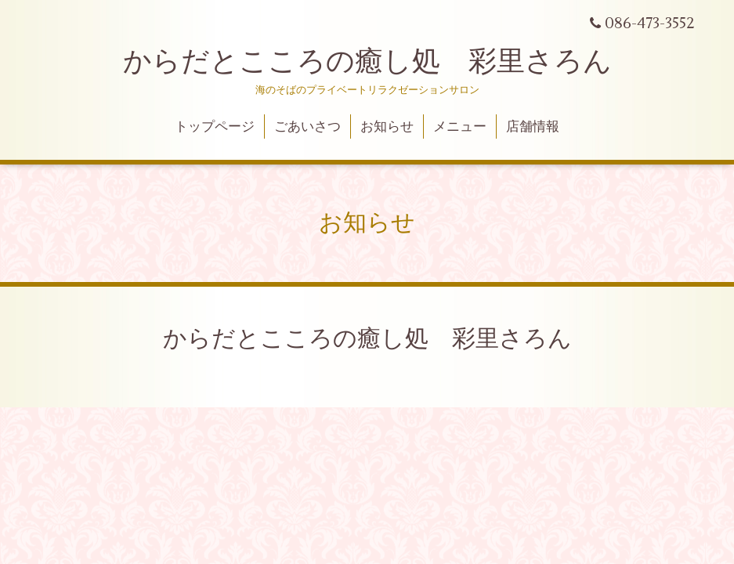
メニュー (459, 127)
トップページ (215, 127)
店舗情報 (532, 127)
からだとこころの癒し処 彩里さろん (367, 62)
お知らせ (387, 127)
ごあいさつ (307, 127)
